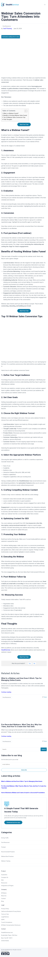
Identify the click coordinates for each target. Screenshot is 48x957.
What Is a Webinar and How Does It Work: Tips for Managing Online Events (21, 781)
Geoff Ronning (7, 28)
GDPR (2, 919)
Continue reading (6, 692)
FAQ (2, 880)
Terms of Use (5, 914)
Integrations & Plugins (7, 885)
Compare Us (4, 877)
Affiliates (4, 893)
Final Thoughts (7, 119)
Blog (2, 901)
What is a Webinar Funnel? (11, 113)
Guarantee (4, 874)
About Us (3, 895)
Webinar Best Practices (7, 856)
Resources (4, 883)
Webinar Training (5, 861)
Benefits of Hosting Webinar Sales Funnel (15, 115)
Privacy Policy (5, 908)
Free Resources (7, 26)
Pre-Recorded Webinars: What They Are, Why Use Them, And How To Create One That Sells (21, 726)
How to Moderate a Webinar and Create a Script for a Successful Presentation (23, 792)
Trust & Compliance (6, 922)
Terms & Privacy (5, 951)
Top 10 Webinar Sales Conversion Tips (14, 117)
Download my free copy (13, 822)
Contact (3, 898)
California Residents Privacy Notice (11, 911)
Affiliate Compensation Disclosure (11, 925)
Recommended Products (8, 851)
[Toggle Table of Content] (25, 111)
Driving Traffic (5, 838)
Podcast (3, 847)
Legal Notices (5, 917)
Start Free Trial (24, 124)
